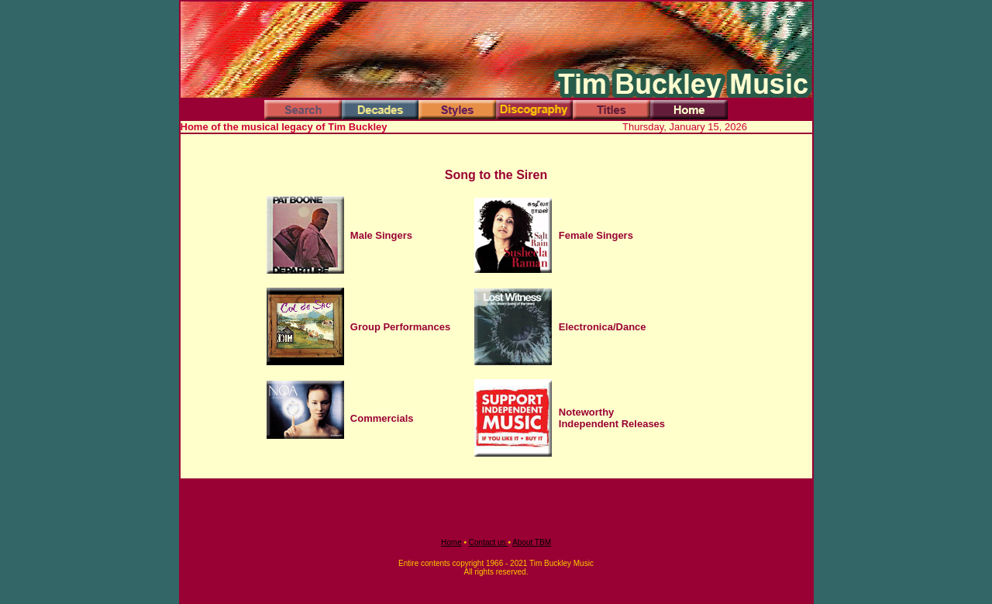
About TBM (531, 542)
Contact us (488, 542)
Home (451, 542)
